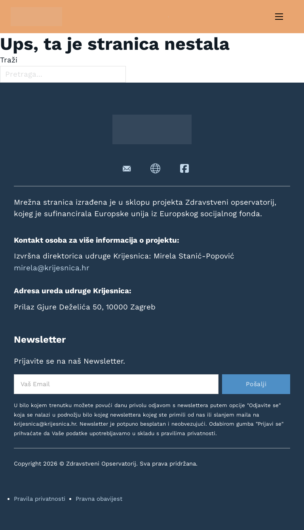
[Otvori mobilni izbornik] (279, 16)
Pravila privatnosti (39, 498)
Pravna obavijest (99, 498)
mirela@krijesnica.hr (51, 267)
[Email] (116, 384)
